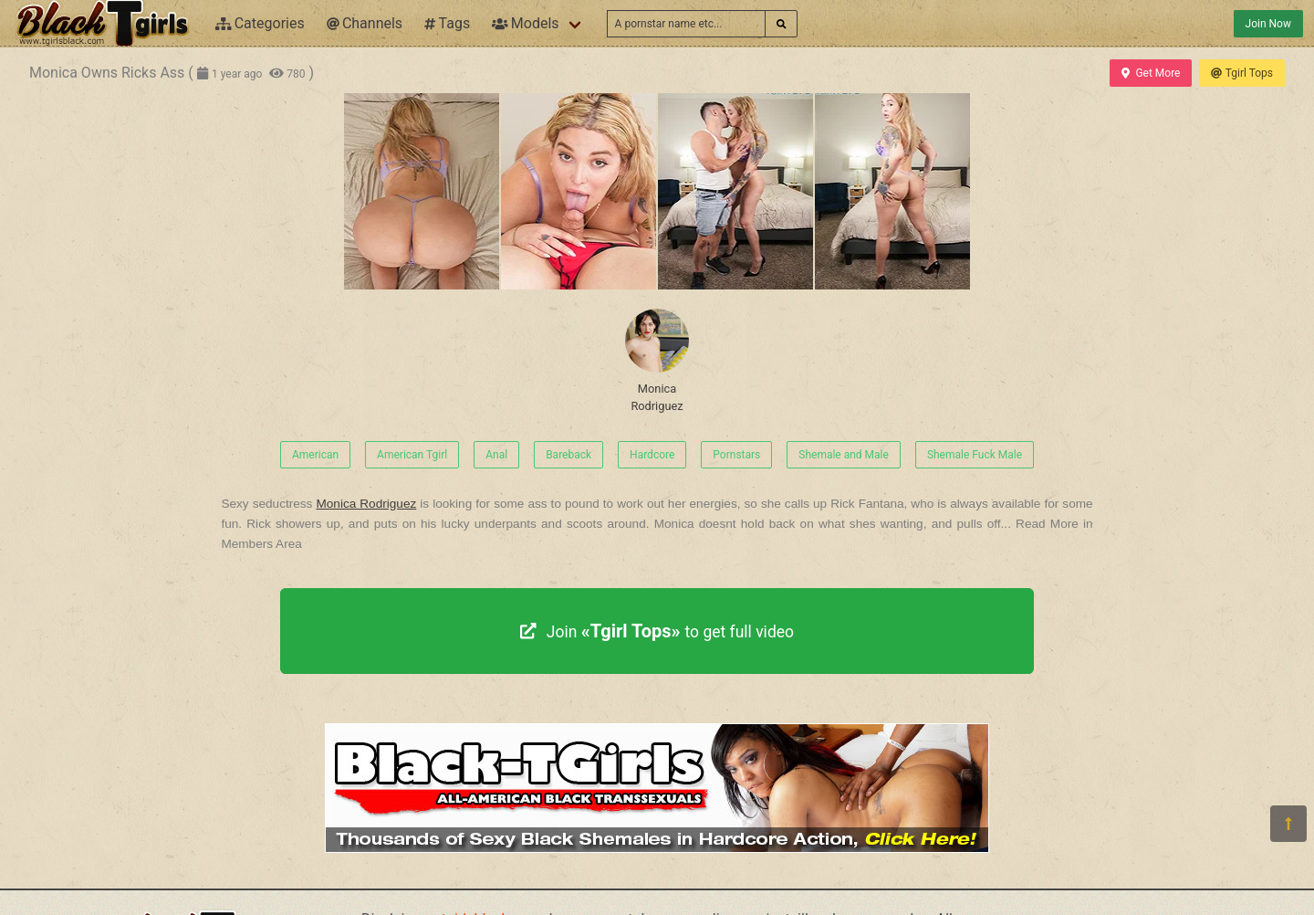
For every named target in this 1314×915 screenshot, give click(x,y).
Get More (1150, 73)
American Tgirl (412, 454)
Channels (364, 23)
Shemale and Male (843, 454)
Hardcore (652, 454)
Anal (496, 454)
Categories (260, 23)
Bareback (568, 454)
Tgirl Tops (1242, 73)
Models (525, 23)
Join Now (1268, 23)
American (315, 454)
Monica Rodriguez (657, 361)
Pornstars (736, 454)
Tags (447, 23)
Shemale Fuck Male (974, 454)
